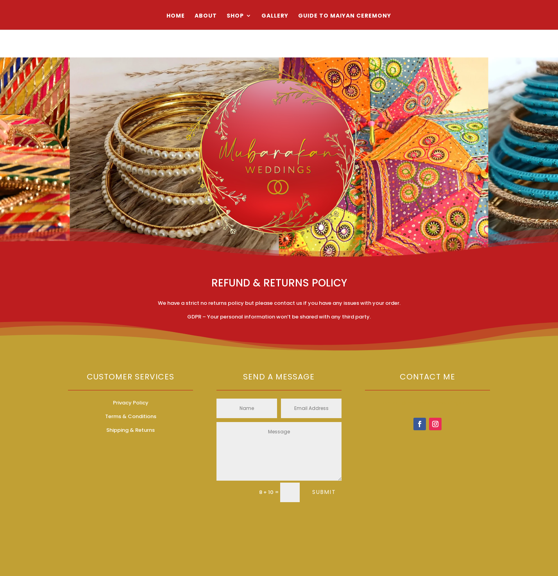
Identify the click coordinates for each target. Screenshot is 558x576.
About (206, 16)
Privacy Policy (130, 402)
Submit (324, 492)
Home (175, 16)
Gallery (274, 16)
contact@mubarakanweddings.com (427, 402)
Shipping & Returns (130, 430)
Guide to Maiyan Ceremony (344, 16)
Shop (235, 16)
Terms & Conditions (130, 416)
